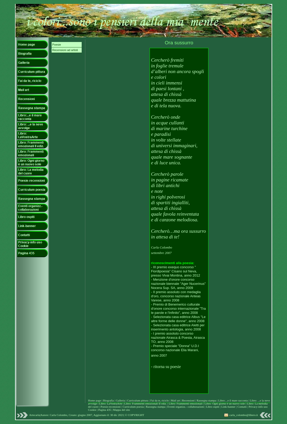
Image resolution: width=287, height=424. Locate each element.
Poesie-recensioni (111, 406)
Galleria (121, 400)
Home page (94, 400)
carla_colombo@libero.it (243, 414)
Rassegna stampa (207, 400)
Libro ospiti (213, 406)
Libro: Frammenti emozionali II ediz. (145, 403)
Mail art (175, 400)
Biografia (109, 400)
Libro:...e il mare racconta (233, 400)
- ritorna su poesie (166, 366)
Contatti (242, 406)
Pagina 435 (104, 409)
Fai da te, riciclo (160, 400)
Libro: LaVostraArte (111, 403)
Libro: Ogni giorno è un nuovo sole (225, 403)
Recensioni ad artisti (65, 50)
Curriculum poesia (133, 406)
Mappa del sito (121, 409)
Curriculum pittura (138, 400)
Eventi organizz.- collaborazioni (185, 406)
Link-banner (228, 406)
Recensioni (188, 400)
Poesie (56, 44)
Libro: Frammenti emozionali (185, 403)
